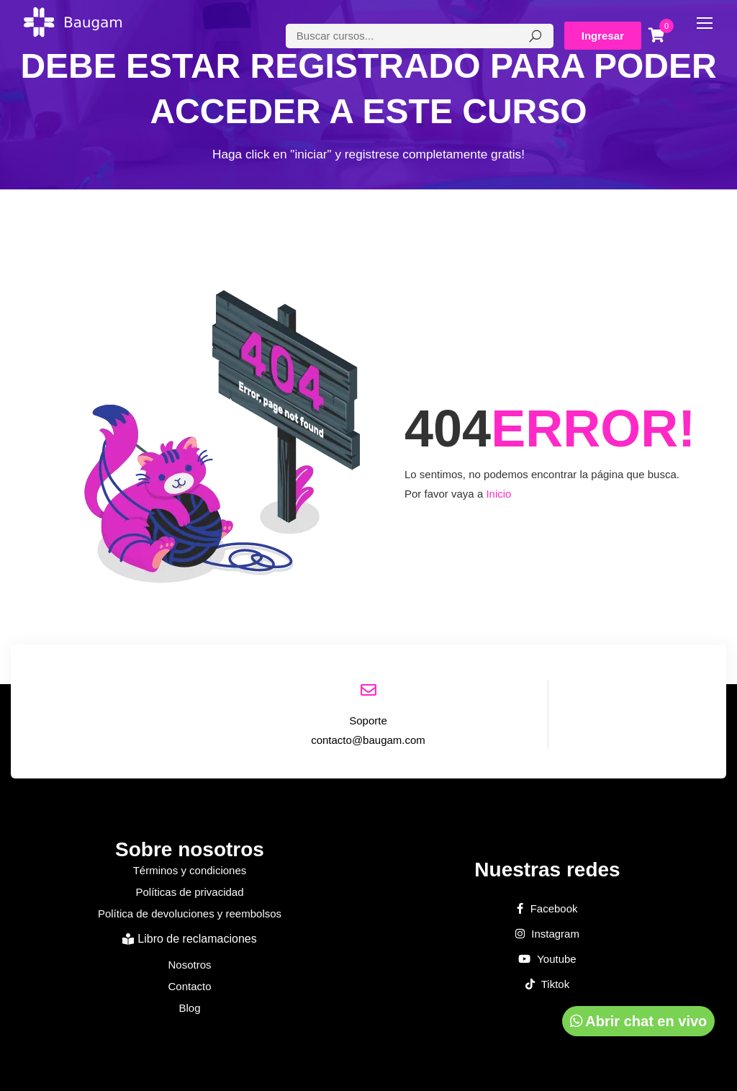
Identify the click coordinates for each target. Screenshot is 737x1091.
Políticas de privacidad (189, 892)
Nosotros (189, 964)
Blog (189, 1008)
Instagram (547, 934)
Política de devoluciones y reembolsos (189, 913)
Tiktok (547, 984)
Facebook (547, 909)
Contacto (189, 986)
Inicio (498, 494)
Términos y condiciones (190, 870)
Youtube (547, 959)
